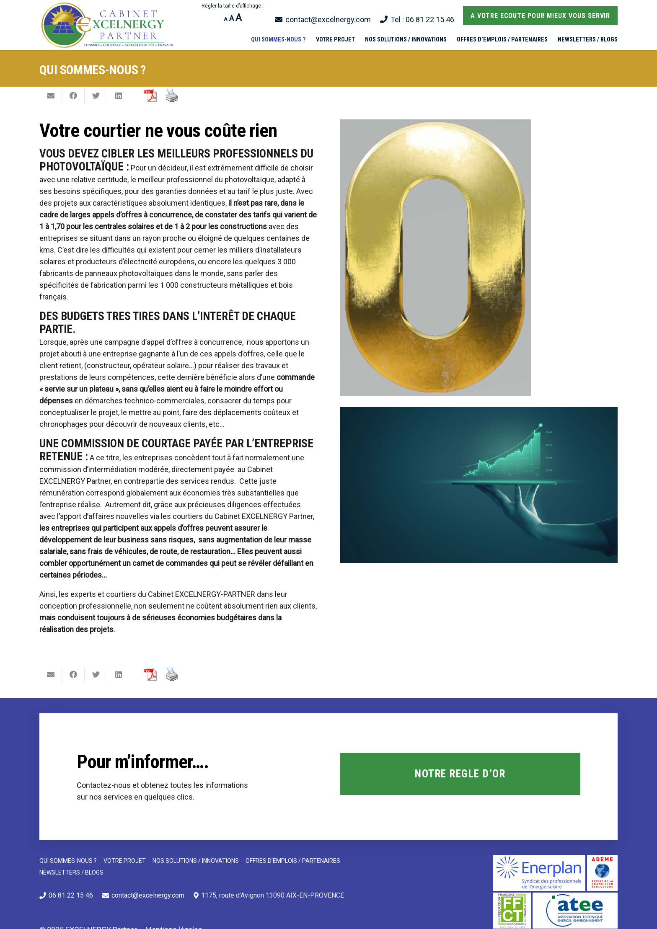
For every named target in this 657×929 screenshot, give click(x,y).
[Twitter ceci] (96, 95)
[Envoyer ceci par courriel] (50, 95)
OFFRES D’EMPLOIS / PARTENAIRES (293, 860)
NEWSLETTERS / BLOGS (71, 872)
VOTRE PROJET (124, 860)
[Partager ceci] (73, 95)
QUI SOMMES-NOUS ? (68, 860)
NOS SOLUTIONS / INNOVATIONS (196, 860)
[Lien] (108, 25)
